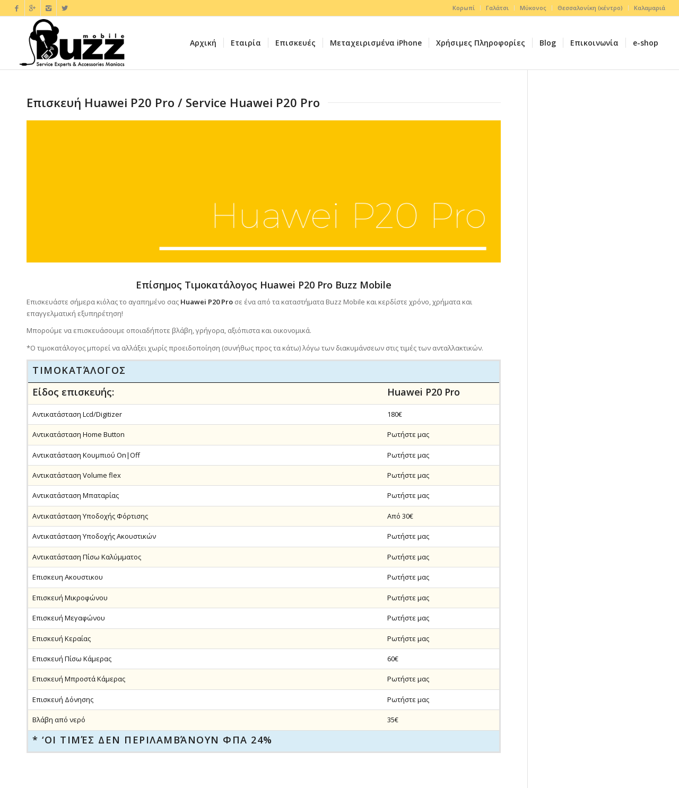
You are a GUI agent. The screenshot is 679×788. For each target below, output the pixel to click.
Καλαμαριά (649, 8)
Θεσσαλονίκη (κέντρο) (590, 8)
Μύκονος (533, 8)
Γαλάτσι (497, 8)
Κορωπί (463, 8)
